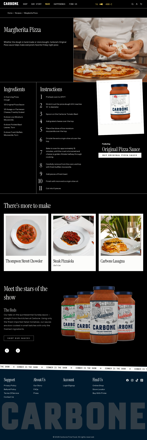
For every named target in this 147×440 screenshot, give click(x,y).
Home (10, 13)
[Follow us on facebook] (127, 380)
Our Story (37, 385)
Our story (36, 4)
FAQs (35, 389)
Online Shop (98, 385)
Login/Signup (69, 385)
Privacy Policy (10, 385)
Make (47, 4)
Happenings (59, 4)
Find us (73, 4)
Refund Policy (10, 389)
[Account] (137, 4)
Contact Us (9, 397)
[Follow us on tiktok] (137, 380)
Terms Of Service (11, 393)
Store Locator (99, 389)
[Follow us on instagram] (132, 380)
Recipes (18, 13)
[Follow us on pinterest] (141, 380)
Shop (25, 4)
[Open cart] (141, 4)
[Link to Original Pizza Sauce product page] (119, 107)
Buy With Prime (99, 393)
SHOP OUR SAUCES (19, 338)
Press (36, 393)
